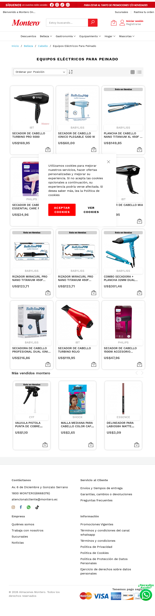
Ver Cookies (91, 210)
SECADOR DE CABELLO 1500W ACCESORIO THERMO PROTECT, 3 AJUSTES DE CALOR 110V (121, 349)
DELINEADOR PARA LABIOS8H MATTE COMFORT (120, 426)
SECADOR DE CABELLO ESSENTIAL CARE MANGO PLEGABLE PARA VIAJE (30, 206)
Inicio (16, 45)
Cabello (43, 45)
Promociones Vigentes (96, 524)
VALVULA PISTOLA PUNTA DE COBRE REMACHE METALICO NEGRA (30, 428)
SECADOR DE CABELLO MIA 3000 (123, 206)
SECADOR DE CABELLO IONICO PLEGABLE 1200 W (76, 135)
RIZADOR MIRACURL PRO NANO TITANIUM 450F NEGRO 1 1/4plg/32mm (29, 278)
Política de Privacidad (96, 547)
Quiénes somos (23, 524)
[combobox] (67, 23)
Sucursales (121, 12)
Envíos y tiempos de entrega (101, 488)
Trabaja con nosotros (27, 530)
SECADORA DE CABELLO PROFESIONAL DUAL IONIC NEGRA (31, 349)
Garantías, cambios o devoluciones (106, 494)
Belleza (29, 45)
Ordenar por (24, 71)
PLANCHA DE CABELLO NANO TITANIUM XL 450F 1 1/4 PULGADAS (122, 135)
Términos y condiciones (97, 540)
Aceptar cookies (62, 210)
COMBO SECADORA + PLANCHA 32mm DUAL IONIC (119, 278)
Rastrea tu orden (144, 12)
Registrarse (133, 24)
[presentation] (137, 373)
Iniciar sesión (134, 20)
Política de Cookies (94, 553)
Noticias (18, 542)
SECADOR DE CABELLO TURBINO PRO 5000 (28, 135)
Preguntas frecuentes (96, 500)
